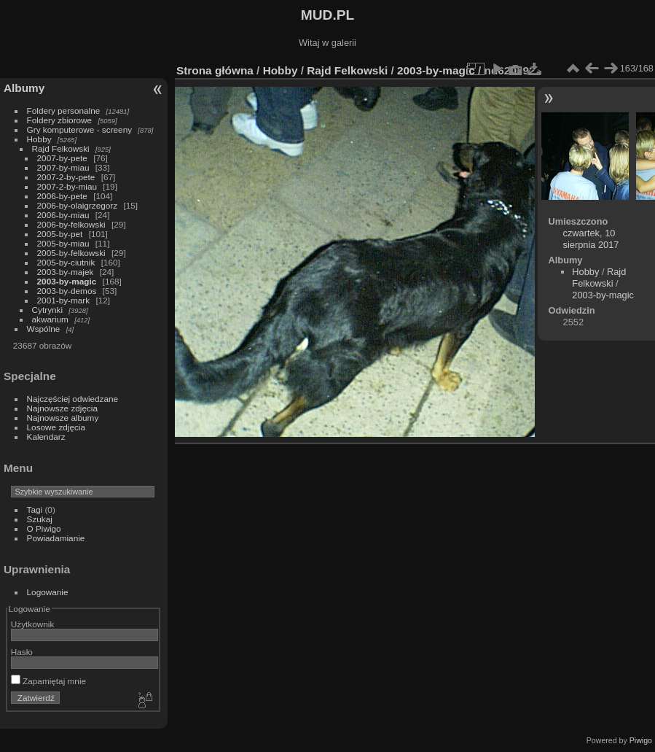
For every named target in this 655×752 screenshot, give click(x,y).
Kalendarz (46, 436)
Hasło (22, 651)
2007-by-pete (62, 158)
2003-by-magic (67, 281)
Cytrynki (47, 309)
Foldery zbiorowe (60, 120)
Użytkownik (33, 624)
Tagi (35, 509)
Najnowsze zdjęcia (62, 408)
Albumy (24, 88)
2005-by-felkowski (71, 252)
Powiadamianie (56, 538)
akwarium (50, 319)
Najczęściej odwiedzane (73, 398)
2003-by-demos (67, 290)
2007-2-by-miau (67, 186)
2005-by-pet (60, 234)
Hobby (39, 139)
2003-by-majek (65, 271)
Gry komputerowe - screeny (80, 129)
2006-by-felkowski (71, 224)
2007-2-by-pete (66, 177)
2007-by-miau (63, 167)
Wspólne (43, 328)
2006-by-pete (62, 196)
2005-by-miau (63, 243)
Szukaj (39, 519)
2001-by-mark (63, 300)
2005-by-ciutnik (66, 262)
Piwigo (640, 740)
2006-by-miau (63, 215)
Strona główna (215, 70)
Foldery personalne (64, 110)
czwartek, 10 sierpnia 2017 (591, 239)
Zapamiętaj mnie (48, 681)
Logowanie (47, 592)
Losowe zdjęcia (56, 427)
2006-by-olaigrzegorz (77, 205)
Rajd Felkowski (61, 148)
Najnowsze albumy (63, 417)
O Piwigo (44, 528)
